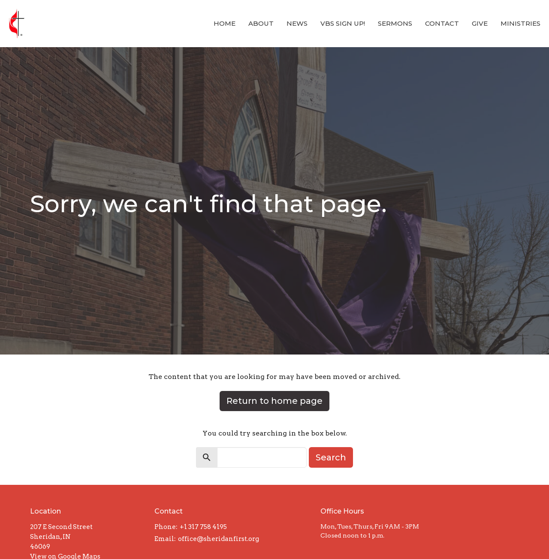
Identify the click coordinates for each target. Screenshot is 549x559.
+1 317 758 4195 (203, 527)
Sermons (395, 23)
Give (480, 23)
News (297, 23)
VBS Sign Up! (342, 23)
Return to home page (274, 401)
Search (331, 457)
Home (224, 23)
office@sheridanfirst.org (218, 539)
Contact (442, 23)
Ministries (520, 23)
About (261, 23)
